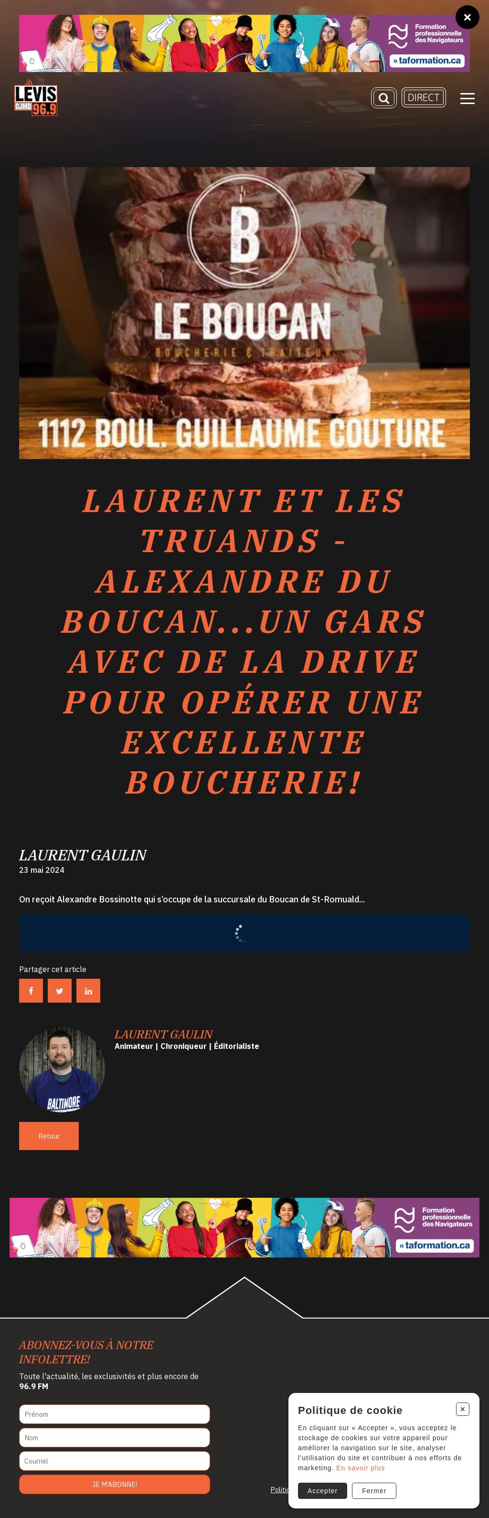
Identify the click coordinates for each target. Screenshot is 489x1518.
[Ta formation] (244, 43)
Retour (49, 1136)
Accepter (323, 1491)
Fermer (374, 1491)
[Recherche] (383, 98)
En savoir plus (360, 1468)
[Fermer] (467, 17)
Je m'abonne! (114, 1484)
